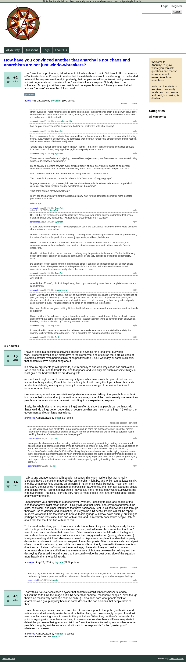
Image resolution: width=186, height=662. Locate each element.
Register (176, 6)
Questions (31, 50)
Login (164, 6)
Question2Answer (176, 658)
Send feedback (8, 658)
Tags (46, 50)
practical (29, 95)
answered (29, 417)
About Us (61, 50)
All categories (157, 116)
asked (27, 100)
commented (35, 121)
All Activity (13, 50)
